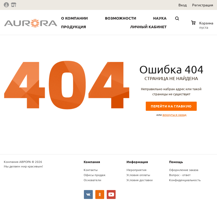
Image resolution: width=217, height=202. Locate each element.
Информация (137, 162)
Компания (92, 162)
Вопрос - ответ (180, 175)
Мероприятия (136, 170)
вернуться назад (174, 115)
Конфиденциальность (185, 180)
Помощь (176, 162)
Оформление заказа (183, 170)
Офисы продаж (94, 175)
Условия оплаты (138, 175)
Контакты (91, 170)
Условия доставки (139, 180)
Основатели (92, 180)
